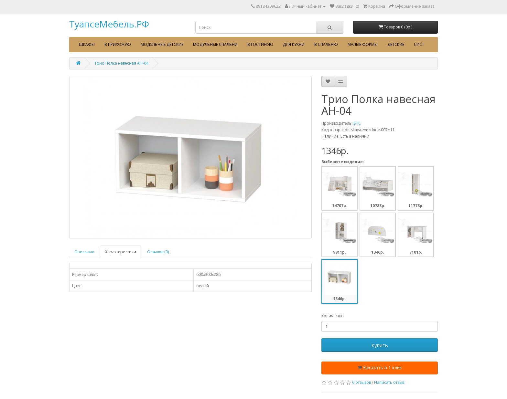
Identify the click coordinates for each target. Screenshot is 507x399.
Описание (84, 252)
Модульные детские (162, 44)
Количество (332, 316)
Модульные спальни (215, 44)
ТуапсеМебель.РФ (109, 24)
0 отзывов (361, 382)
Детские (395, 44)
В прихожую (117, 44)
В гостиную (260, 44)
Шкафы (87, 44)
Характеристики (120, 252)
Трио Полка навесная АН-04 (121, 63)
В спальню (326, 44)
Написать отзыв (389, 382)
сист (419, 44)
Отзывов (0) (158, 252)
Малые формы (363, 44)
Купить (380, 345)
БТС (357, 123)
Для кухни (294, 44)
